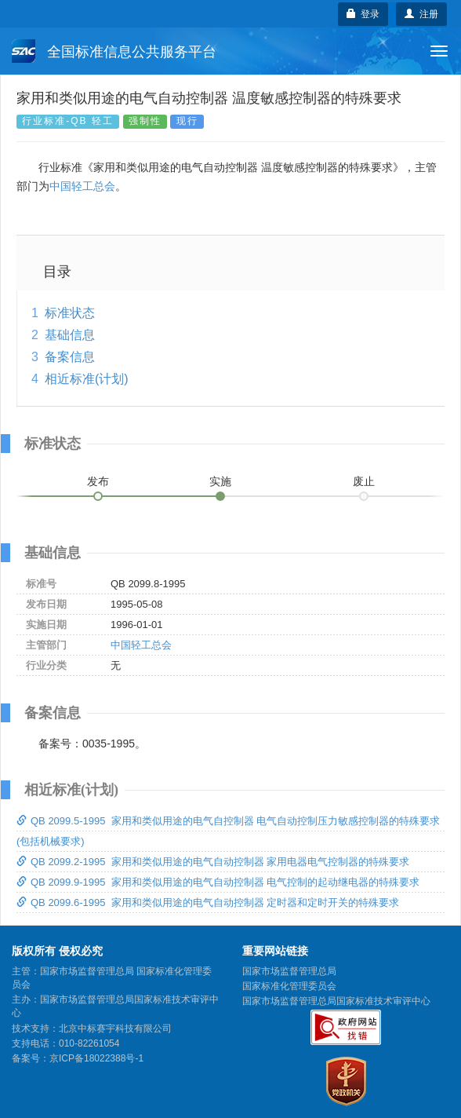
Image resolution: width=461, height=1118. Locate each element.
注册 (421, 14)
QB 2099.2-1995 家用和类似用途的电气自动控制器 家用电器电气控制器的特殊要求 (212, 862)
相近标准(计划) (87, 378)
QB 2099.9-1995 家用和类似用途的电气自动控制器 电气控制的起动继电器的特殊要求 (217, 882)
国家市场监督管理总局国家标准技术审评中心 (336, 1001)
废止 (364, 481)
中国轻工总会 (82, 186)
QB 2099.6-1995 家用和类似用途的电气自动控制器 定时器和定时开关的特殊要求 (207, 902)
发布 (98, 481)
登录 (363, 14)
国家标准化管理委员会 (289, 986)
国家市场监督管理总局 (289, 971)
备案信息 (70, 357)
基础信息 (70, 335)
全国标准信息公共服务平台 (114, 51)
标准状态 (70, 313)
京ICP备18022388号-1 (96, 1058)
